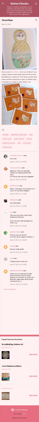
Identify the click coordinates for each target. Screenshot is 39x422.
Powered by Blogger (19, 410)
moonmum (27, 143)
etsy (19, 143)
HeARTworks (14, 186)
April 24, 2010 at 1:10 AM (18, 194)
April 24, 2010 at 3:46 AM (18, 226)
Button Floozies (20, 3)
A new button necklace (12, 366)
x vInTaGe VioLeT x (16, 155)
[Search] (36, 4)
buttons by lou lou (9, 143)
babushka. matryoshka (19, 135)
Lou (11, 212)
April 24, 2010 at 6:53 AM (18, 240)
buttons (29, 139)
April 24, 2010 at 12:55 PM (18, 252)
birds (31, 135)
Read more (33, 355)
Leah (11, 258)
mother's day (7, 147)
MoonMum (7, 20)
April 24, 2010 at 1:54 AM (18, 206)
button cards (7, 139)
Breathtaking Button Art (12, 344)
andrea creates (15, 232)
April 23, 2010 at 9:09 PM (18, 180)
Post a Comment (9, 289)
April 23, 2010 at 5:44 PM (18, 162)
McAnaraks (14, 200)
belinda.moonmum (16, 271)
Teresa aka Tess (15, 168)
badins (24, 414)
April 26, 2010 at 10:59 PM (18, 284)
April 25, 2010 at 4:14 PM (18, 265)
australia (5, 135)
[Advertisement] (19, 311)
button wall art (19, 139)
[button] (36, 20)
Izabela (12, 246)
